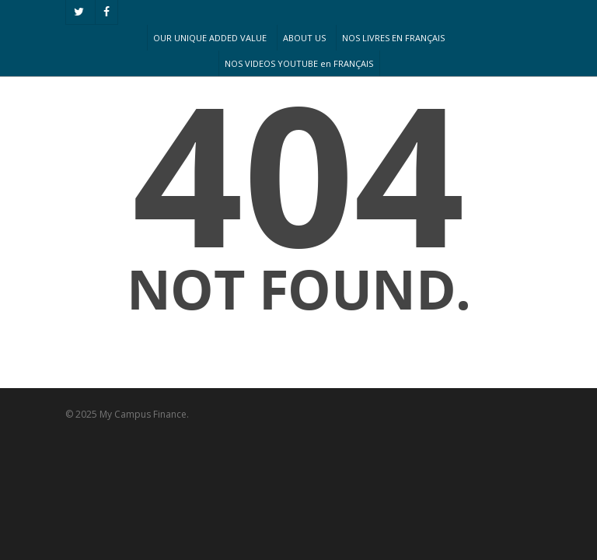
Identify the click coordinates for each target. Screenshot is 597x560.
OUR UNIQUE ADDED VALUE (210, 38)
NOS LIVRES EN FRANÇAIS (393, 38)
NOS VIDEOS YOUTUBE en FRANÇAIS (299, 63)
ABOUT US (304, 38)
